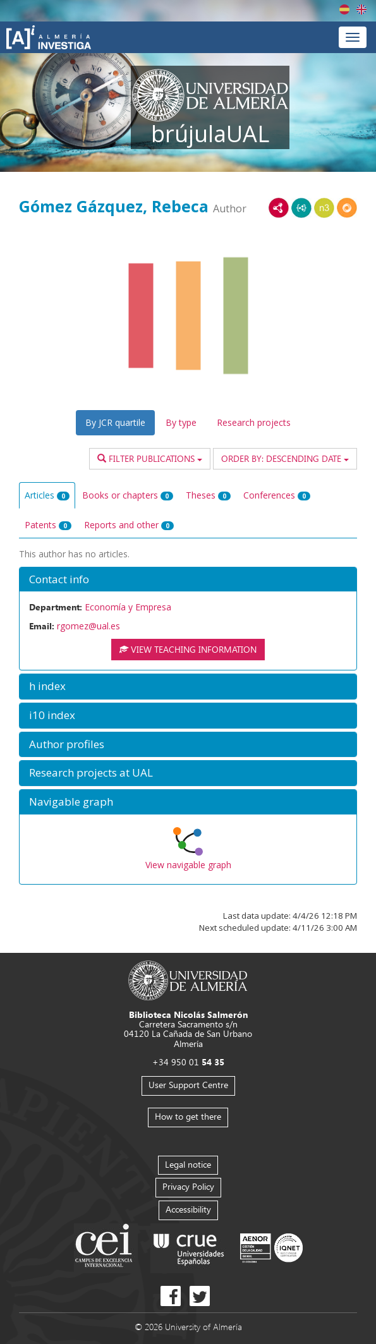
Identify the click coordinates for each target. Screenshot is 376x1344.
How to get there (188, 1116)
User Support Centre (188, 1085)
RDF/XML (279, 208)
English (361, 9)
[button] (188, 579)
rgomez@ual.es (88, 626)
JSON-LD (301, 208)
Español (344, 9)
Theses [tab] (208, 495)
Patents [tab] (48, 525)
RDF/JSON (347, 208)
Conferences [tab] (276, 495)
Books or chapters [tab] (127, 495)
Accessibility (188, 1209)
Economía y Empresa (128, 607)
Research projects (254, 422)
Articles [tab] (47, 495)
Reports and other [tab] (129, 525)
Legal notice (188, 1164)
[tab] (188, 579)
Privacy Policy (188, 1186)
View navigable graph (188, 865)
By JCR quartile (115, 422)
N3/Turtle (324, 208)
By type (181, 422)
